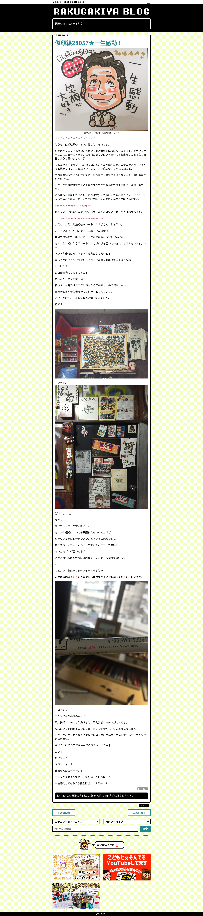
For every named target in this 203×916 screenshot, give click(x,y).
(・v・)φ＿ (142, 789)
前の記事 (139, 813)
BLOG (66, 2)
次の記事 (63, 813)
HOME (58, 2)
